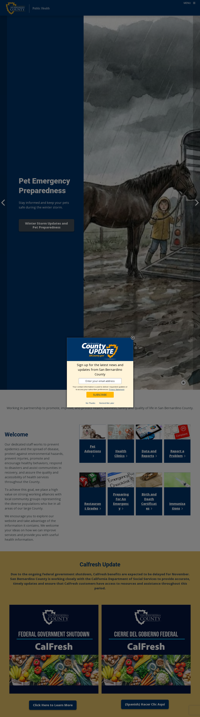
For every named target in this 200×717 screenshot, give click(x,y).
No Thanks (90, 403)
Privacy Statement (116, 389)
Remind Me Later (106, 403)
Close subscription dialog (132, 338)
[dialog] (100, 372)
